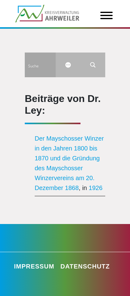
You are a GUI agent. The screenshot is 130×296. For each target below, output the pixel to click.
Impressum (34, 266)
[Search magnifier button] (92, 65)
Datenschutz (85, 266)
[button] (11, 285)
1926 (96, 187)
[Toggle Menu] (106, 15)
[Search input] (46, 65)
